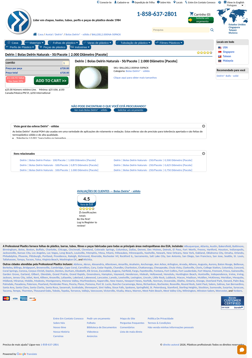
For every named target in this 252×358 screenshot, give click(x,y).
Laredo (113, 277)
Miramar (18, 280)
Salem (212, 284)
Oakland (200, 252)
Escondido (105, 270)
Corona (23, 270)
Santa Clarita (37, 287)
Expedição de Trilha (143, 2)
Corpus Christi (36, 270)
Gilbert (35, 274)
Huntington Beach (186, 274)
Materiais (34, 42)
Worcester (221, 290)
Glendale (46, 274)
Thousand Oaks (42, 290)
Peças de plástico (52, 47)
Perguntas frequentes (132, 323)
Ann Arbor (160, 264)
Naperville (103, 280)
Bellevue (239, 264)
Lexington (136, 277)
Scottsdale (77, 287)
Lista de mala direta (131, 331)
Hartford (211, 249)
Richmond (83, 256)
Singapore (229, 52)
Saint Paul (201, 284)
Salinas (221, 284)
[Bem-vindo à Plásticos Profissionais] (79, 15)
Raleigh (72, 256)
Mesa (101, 252)
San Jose (218, 256)
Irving (240, 274)
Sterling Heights (188, 287)
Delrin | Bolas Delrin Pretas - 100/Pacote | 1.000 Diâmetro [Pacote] (58, 160)
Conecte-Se (104, 2)
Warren (137, 290)
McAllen (202, 277)
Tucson (30, 259)
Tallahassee (9, 259)
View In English (234, 2)
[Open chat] (241, 349)
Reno (139, 284)
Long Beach (66, 252)
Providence (60, 256)
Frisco (226, 270)
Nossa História (61, 331)
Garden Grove (11, 274)
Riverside (96, 256)
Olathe (181, 280)
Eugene (116, 270)
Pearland (43, 284)
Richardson (149, 284)
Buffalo (40, 249)
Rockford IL (126, 256)
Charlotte (51, 249)
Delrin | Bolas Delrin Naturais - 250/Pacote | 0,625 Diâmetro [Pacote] (153, 165)
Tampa (20, 259)
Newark (160, 252)
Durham (69, 270)
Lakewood (90, 277)
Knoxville (55, 277)
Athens (193, 264)
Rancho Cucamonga (123, 284)
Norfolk (147, 280)
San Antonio (174, 256)
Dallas (132, 249)
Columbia (227, 267)
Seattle (228, 256)
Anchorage (147, 264)
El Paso (177, 249)
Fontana (158, 270)
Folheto (91, 323)
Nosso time (59, 327)
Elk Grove (92, 270)
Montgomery (53, 280)
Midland (7, 280)
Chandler (118, 267)
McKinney (213, 277)
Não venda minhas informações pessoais (171, 327)
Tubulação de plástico (133, 42)
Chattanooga (145, 267)
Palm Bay (238, 280)
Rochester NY (110, 256)
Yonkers (237, 290)
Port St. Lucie (103, 284)
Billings (18, 267)
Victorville (109, 290)
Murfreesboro (88, 280)
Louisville (79, 252)
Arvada (183, 264)
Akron (87, 264)
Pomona (90, 284)
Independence (219, 274)
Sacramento (141, 256)
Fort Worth (189, 249)
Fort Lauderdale (187, 270)
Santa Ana (8, 287)
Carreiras (58, 336)
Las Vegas (52, 252)
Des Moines (154, 249)
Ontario (190, 280)
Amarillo (123, 264)
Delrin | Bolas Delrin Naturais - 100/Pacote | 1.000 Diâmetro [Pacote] (59, 170)
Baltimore (237, 246)
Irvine (232, 274)
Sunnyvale (215, 287)
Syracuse (239, 287)
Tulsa (38, 259)
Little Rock (159, 277)
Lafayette (66, 277)
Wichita (87, 259)
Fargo (135, 270)
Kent (36, 277)
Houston (223, 249)
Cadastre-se (121, 2)
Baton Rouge (225, 264)
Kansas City (23, 252)
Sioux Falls (118, 287)
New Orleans (174, 252)
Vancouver (96, 290)
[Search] (180, 29)
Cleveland (87, 249)
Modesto (39, 280)
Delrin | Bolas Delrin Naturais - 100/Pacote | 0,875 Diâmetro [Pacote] (59, 165)
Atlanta (204, 246)
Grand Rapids (77, 274)
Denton (59, 270)
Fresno (201, 249)
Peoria (72, 284)
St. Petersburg (158, 287)
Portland (47, 256)
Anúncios (92, 336)
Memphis (91, 252)
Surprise (227, 287)
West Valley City (172, 290)
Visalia (120, 290)
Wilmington (189, 290)
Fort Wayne (204, 270)
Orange (200, 280)
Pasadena (20, 284)
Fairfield (126, 270)
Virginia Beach (50, 259)
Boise (21, 249)
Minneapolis (136, 252)
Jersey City (19, 277)
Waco (128, 290)
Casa (12, 42)
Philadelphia (10, 256)
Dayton (50, 270)
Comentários (127, 327)
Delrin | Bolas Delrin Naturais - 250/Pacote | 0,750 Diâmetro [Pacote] (153, 170)
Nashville (149, 252)
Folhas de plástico (63, 42)
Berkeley (7, 267)
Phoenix (22, 256)
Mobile (29, 280)
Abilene (78, 264)
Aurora (212, 264)
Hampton (107, 274)
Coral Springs (10, 270)
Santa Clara (22, 287)
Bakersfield (224, 246)
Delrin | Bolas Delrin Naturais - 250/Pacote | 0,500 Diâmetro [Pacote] (153, 160)
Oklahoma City (214, 252)
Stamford (172, 287)
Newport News (133, 280)
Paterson (32, 284)
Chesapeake (161, 267)
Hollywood (156, 274)
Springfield (142, 287)
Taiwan (227, 56)
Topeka (65, 290)
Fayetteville (146, 270)
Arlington (172, 264)
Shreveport (91, 287)
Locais (178, 2)
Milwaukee (121, 252)
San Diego (188, 256)
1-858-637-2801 (157, 14)
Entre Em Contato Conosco (200, 2)
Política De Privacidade (161, 318)
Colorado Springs (104, 249)
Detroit (167, 249)
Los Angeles (38, 252)
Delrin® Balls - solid (227, 75)
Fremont (217, 270)
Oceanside (170, 280)
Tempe (16, 290)
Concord (238, 267)
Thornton (27, 290)
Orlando (239, 252)
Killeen (44, 277)
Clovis (198, 267)
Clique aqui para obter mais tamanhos (135, 77)
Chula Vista (175, 267)
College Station (212, 267)
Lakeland (78, 277)
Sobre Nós (164, 2)
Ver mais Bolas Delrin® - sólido (90, 110)
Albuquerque (191, 246)
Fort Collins (170, 270)
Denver (142, 249)
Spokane (130, 287)
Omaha (229, 252)
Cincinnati (74, 249)
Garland (25, 274)
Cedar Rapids (104, 267)
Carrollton (84, 267)
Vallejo (85, 290)
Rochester (162, 284)
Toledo (56, 290)
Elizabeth (80, 270)
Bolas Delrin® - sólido (138, 71)
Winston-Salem (205, 290)
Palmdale (8, 284)
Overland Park (214, 280)
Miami (109, 252)
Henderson (132, 274)
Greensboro (93, 274)
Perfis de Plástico (19, 47)
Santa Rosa (52, 287)
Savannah (64, 287)
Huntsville (203, 274)
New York (188, 252)
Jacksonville (9, 252)
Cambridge (57, 267)
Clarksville (188, 267)
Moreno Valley (70, 280)
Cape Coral (71, 267)
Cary (93, 267)
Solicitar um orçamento (130, 110)
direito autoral (171, 344)
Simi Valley (105, 287)
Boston (30, 249)
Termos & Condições (159, 323)
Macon (181, 277)
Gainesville (237, 270)
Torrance (75, 290)
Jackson (7, 277)
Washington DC (68, 259)
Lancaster (102, 277)
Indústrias (79, 47)
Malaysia (228, 60)
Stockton (203, 287)
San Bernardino (235, 284)
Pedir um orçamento (98, 318)
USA (225, 47)
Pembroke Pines (59, 284)
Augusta (202, 264)
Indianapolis (237, 249)
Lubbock (171, 277)
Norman (157, 280)
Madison (191, 277)
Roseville (175, 284)
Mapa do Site (127, 318)
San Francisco (203, 256)
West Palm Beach (152, 290)
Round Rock (188, 284)
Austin (213, 246)
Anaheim (134, 264)
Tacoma (7, 290)
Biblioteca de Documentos (102, 327)
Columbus (121, 249)
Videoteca (92, 331)
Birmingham (10, 249)
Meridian (226, 277)
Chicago (62, 249)
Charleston (131, 267)
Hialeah (144, 274)
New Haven (116, 280)
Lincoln (147, 277)
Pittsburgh (35, 256)
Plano (81, 284)
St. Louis (239, 256)
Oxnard (227, 280)
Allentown (111, 264)
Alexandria (98, 264)
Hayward (119, 274)
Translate (27, 354)
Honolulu (169, 274)
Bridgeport (29, 267)
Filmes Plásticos (168, 42)
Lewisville (124, 277)
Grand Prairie (60, 274)
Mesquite (238, 277)
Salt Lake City (157, 256)
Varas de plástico (97, 42)
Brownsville (43, 267)
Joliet (29, 277)
